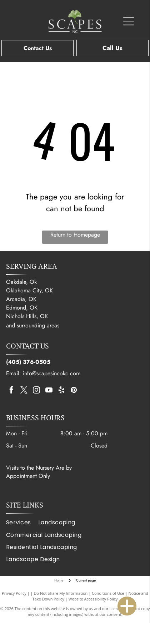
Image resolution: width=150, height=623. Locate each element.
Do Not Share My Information (61, 593)
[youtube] (49, 391)
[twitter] (24, 391)
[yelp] (61, 391)
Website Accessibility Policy (93, 599)
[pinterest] (74, 391)
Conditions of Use (108, 593)
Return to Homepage (75, 235)
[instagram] (36, 391)
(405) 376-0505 (28, 362)
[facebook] (11, 391)
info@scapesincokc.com (51, 373)
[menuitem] (22, 522)
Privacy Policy (14, 593)
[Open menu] (128, 21)
